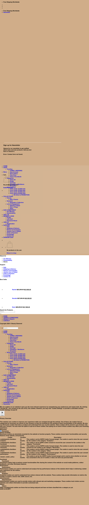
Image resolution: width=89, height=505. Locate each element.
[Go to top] (0, 325)
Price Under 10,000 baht (17, 189)
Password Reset (12, 220)
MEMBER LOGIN (8, 216)
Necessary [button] (3, 429)
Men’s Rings (14, 207)
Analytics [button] (3, 472)
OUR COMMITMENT (9, 210)
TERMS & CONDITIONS (10, 317)
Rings (12, 181)
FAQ (8, 226)
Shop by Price (11, 187)
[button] (6, 12)
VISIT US (6, 214)
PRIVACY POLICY (9, 319)
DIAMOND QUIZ (8, 237)
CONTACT (6, 320)
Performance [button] (4, 465)
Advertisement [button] (4, 478)
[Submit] (0, 313)
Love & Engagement (13, 204)
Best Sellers (14, 173)
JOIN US (6, 222)
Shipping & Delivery (13, 228)
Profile (9, 217)
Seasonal (10, 201)
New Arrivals (14, 172)
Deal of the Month (15, 176)
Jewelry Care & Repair (14, 231)
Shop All (12, 179)
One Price (13, 175)
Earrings (13, 182)
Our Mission (10, 211)
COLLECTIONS (8, 196)
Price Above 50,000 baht (18, 193)
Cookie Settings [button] (5, 410)
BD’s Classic (14, 199)
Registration (11, 223)
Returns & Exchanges (14, 230)
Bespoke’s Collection (17, 202)
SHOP (5, 167)
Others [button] (2, 484)
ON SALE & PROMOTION (21, 195)
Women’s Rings (15, 205)
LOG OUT (10, 219)
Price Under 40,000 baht (17, 192)
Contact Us (10, 236)
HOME (5, 166)
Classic (9, 198)
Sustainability (11, 213)
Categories (10, 178)
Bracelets (13, 186)
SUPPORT (6, 225)
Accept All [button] (14, 410)
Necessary (5, 431)
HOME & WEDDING (16, 170)
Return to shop (11, 253)
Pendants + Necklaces (17, 184)
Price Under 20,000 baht (17, 190)
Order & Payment (12, 233)
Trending (9, 169)
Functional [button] (3, 459)
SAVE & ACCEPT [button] (5, 489)
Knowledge (10, 234)
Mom (11, 208)
